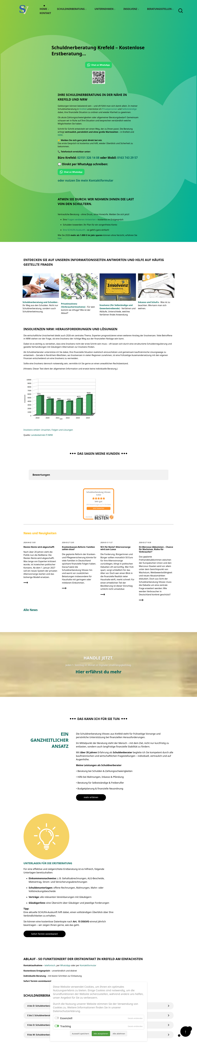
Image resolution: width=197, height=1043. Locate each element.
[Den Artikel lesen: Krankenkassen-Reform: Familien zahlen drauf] (79, 566)
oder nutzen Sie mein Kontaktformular (85, 180)
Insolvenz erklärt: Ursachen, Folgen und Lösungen (48, 429)
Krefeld (82, 109)
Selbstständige (129, 109)
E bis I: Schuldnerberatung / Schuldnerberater (98, 967)
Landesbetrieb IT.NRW (42, 434)
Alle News (31, 608)
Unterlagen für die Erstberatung (100, 815)
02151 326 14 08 (88, 157)
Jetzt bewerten (98, 507)
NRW (60, 134)
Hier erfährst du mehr (98, 670)
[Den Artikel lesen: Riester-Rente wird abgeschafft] (41, 564)
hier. (60, 237)
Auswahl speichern (80, 1033)
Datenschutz (152, 1014)
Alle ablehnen (119, 1033)
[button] (29, 482)
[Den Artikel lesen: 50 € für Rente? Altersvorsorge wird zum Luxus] (118, 569)
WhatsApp (65, 917)
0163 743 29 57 (127, 157)
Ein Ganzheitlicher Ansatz (48, 738)
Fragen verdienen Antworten (81, 219)
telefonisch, (50, 917)
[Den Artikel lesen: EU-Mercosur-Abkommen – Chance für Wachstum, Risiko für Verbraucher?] (156, 572)
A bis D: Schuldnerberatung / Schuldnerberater (98, 957)
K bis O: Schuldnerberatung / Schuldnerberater (98, 976)
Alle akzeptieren (101, 1033)
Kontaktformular (88, 917)
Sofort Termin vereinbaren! (97, 885)
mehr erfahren (91, 795)
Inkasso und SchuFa (148, 301)
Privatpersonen (109, 109)
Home (43, 9)
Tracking (65, 1026)
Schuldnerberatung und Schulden (40, 301)
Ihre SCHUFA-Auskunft (74, 229)
